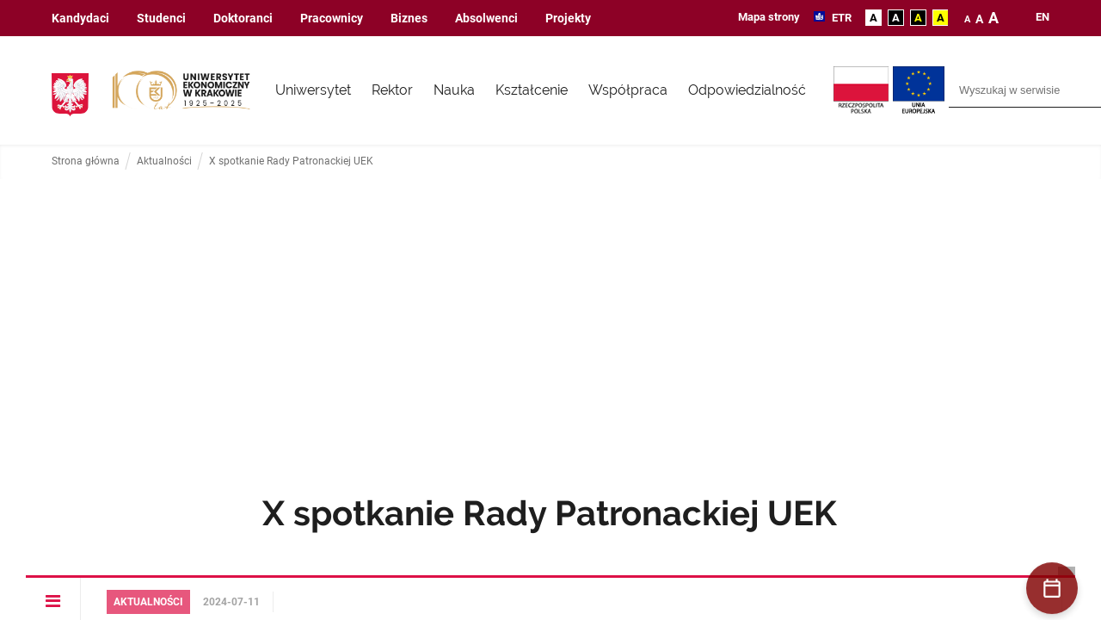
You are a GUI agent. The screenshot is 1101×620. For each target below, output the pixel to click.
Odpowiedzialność (747, 90)
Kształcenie (531, 90)
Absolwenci (486, 18)
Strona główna (86, 161)
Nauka (454, 90)
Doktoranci (243, 18)
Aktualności (164, 161)
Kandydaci (80, 18)
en (1042, 17)
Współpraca (627, 90)
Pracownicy (331, 18)
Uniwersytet (313, 90)
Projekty (568, 18)
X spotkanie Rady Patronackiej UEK (291, 161)
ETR (840, 17)
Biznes (409, 18)
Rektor (392, 90)
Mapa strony (769, 16)
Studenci (161, 18)
